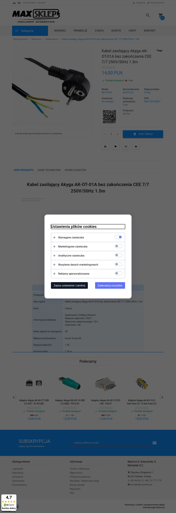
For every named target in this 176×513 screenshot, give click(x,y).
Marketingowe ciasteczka (72, 246)
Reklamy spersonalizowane (73, 273)
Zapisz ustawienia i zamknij (69, 285)
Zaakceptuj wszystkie (110, 285)
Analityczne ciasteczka (71, 255)
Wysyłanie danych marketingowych (78, 264)
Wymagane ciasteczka (71, 237)
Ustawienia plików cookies (74, 226)
